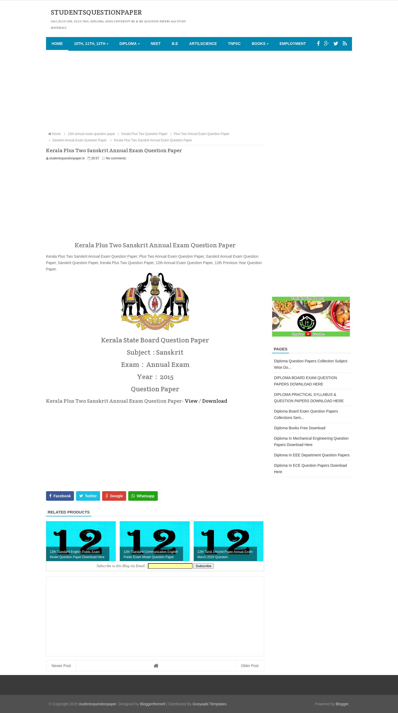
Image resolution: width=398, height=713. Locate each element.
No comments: (116, 158)
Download (214, 400)
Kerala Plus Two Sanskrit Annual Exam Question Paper (150, 140)
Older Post (250, 666)
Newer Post (61, 666)
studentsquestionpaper (97, 704)
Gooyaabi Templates (209, 704)
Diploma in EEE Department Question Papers (312, 455)
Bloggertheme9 (152, 704)
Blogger (342, 704)
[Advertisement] (199, 91)
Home (57, 43)
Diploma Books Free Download (299, 428)
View (191, 400)
